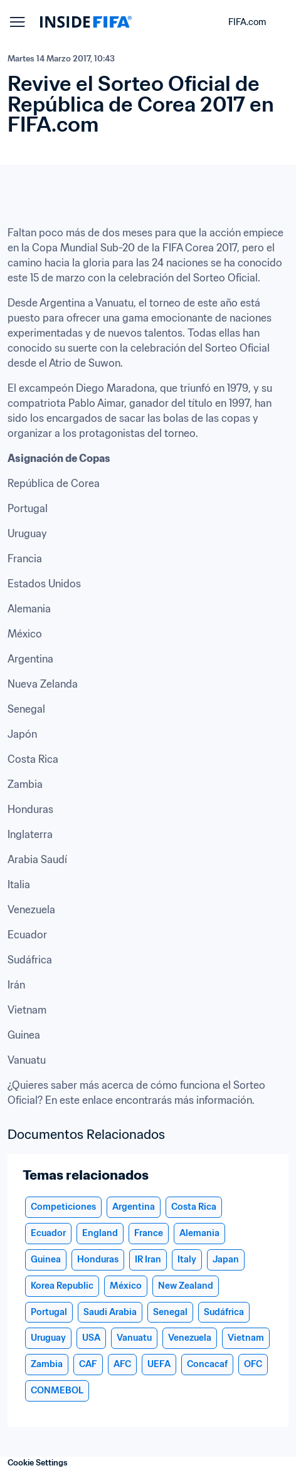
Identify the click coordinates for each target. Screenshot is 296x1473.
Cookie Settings (38, 1462)
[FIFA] (86, 22)
